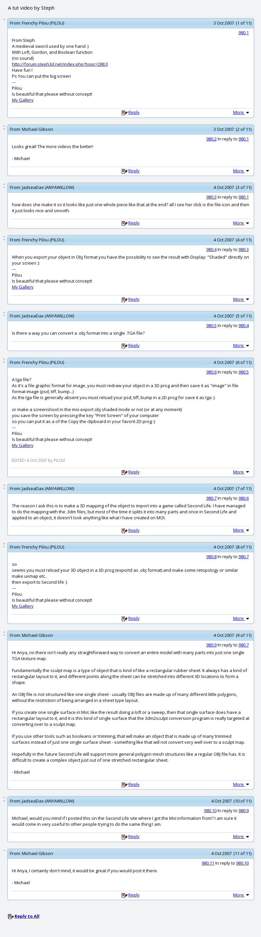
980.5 (211, 325)
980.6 (211, 372)
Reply (134, 112)
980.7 (211, 498)
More (241, 112)
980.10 (210, 810)
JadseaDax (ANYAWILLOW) (48, 187)
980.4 (211, 249)
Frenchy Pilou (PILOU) (43, 23)
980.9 (211, 645)
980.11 (208, 863)
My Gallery (22, 100)
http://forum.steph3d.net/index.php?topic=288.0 (60, 64)
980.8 (211, 556)
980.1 (243, 33)
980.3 (211, 197)
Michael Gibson (37, 129)
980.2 (211, 139)
